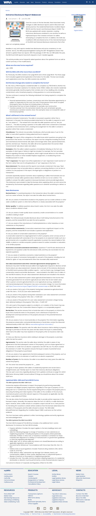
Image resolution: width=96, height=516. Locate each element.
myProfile (7, 478)
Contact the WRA (81, 494)
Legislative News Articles (60, 502)
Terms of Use (36, 514)
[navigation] (48, 2)
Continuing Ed (32, 478)
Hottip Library (56, 474)
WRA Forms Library (34, 498)
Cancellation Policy (34, 484)
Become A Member (82, 496)
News (78, 470)
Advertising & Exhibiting (11, 500)
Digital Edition (78, 30)
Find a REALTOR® (9, 494)
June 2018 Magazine (78, 15)
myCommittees (9, 480)
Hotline (54, 476)
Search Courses (33, 474)
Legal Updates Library (59, 478)
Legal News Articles (58, 480)
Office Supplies (33, 504)
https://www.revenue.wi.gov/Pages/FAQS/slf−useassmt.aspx (28, 286)
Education (33, 470)
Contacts (80, 490)
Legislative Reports (58, 500)
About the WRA (81, 498)
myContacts (8, 474)
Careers (30, 476)
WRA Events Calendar (83, 500)
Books (30, 500)
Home (8, 10)
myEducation (8, 476)
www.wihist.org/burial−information (41, 324)
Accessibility (47, 514)
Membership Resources (11, 498)
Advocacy (57, 490)
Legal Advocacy (57, 496)
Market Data (80, 474)
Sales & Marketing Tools (12, 502)
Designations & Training (36, 480)
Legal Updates (80, 476)
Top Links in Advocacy (59, 494)
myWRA (7, 470)
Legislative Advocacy (59, 498)
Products (33, 490)
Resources (9, 490)
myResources (8, 482)
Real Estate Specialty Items (37, 502)
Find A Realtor (80, 502)
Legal (55, 470)
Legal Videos (56, 482)
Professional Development (36, 482)
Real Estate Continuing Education (65, 514)
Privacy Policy (24, 514)
